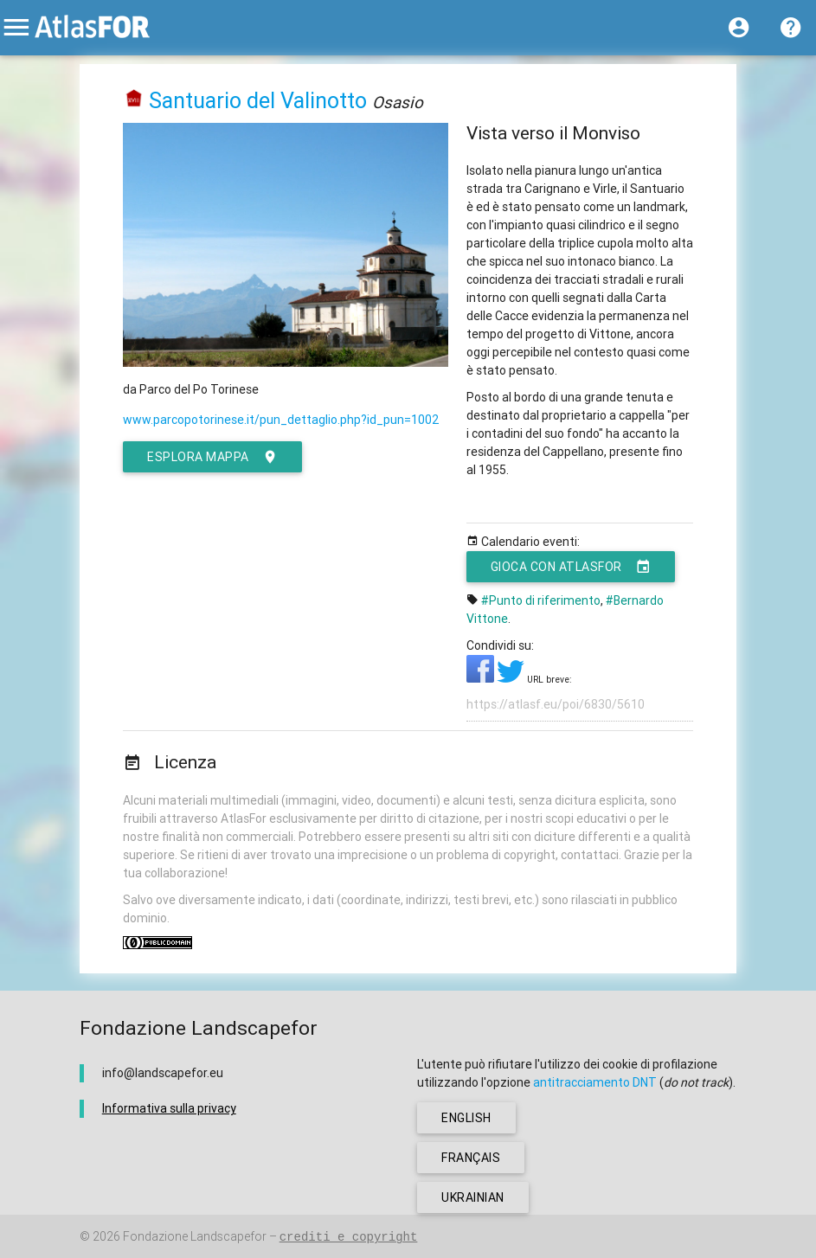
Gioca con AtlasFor (571, 566)
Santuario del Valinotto (258, 100)
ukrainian (472, 1197)
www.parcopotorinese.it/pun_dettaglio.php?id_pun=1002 (281, 419)
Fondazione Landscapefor (195, 1236)
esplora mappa (212, 456)
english (466, 1118)
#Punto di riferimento (541, 600)
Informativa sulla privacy (169, 1108)
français (470, 1157)
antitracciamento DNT (595, 1082)
